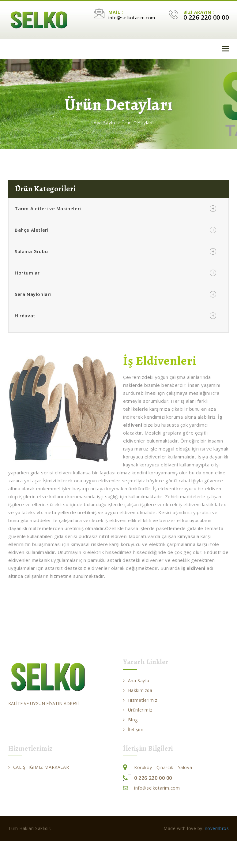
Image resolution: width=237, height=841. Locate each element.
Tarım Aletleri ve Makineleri (48, 208)
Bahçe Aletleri (31, 230)
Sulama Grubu (31, 251)
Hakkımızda (137, 690)
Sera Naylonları (33, 294)
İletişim (133, 729)
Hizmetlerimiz (140, 700)
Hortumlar (27, 273)
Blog (130, 720)
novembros (217, 828)
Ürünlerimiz (137, 710)
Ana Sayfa (104, 122)
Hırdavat (25, 315)
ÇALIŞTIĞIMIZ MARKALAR (38, 767)
